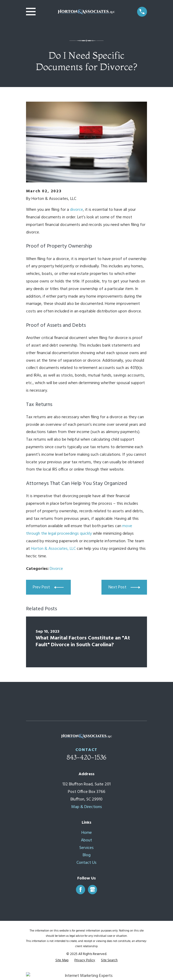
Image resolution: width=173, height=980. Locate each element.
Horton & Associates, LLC (53, 548)
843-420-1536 (86, 757)
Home (86, 832)
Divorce (56, 568)
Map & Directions (86, 807)
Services (86, 848)
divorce (76, 209)
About (86, 840)
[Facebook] (80, 889)
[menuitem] (62, 960)
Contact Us (86, 862)
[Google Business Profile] (92, 889)
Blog (87, 855)
